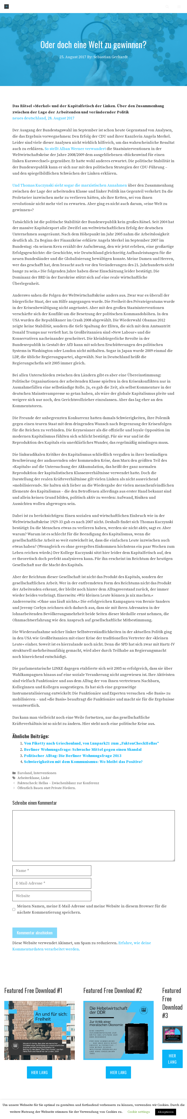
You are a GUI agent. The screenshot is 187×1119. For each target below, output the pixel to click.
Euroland (25, 773)
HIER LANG (39, 1072)
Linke (45, 778)
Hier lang (118, 1072)
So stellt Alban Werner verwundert (75, 148)
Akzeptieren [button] (166, 1112)
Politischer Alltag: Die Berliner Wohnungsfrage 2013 (72, 755)
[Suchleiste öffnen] (167, 6)
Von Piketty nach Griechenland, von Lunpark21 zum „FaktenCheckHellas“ (91, 743)
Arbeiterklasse (28, 778)
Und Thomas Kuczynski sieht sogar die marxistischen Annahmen (69, 185)
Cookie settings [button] (139, 1112)
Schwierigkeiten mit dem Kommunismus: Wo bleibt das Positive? (83, 761)
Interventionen (45, 773)
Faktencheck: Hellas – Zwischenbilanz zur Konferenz (58, 783)
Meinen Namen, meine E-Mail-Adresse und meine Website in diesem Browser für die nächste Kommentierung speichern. (92, 909)
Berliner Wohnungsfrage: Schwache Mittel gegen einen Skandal (82, 749)
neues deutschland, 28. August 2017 (43, 118)
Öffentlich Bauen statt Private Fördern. (47, 788)
